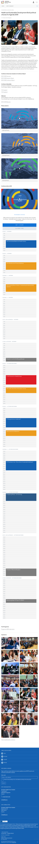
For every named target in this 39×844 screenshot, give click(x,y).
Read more (14, 842)
